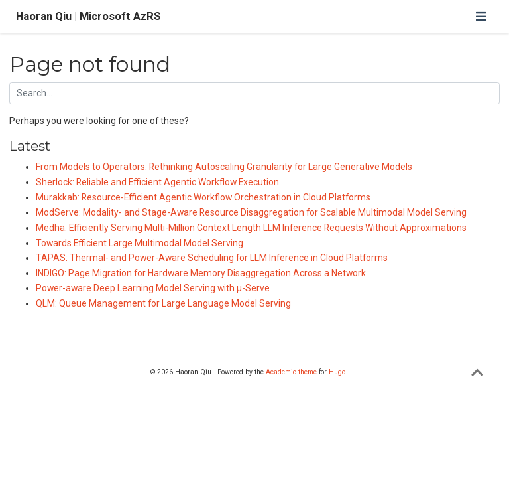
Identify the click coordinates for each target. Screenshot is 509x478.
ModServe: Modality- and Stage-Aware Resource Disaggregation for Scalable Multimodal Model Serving (251, 212)
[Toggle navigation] (480, 16)
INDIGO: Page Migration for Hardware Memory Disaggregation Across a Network (201, 273)
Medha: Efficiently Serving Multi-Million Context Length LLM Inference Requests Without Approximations (251, 227)
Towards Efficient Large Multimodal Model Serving (139, 243)
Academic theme (291, 372)
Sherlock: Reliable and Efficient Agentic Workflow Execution (157, 182)
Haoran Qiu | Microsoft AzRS (88, 16)
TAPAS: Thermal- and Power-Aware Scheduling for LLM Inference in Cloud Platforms (212, 257)
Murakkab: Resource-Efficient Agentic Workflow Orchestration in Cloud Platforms (203, 197)
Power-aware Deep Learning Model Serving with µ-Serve (153, 288)
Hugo (337, 372)
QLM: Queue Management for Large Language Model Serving (163, 303)
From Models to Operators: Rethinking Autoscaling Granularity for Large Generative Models (224, 166)
